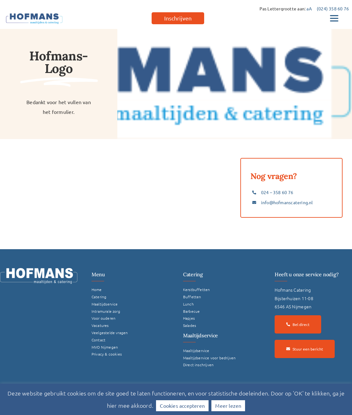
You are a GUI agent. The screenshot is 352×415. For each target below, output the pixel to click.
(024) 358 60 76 (333, 8)
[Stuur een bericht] (305, 349)
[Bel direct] (298, 324)
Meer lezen (228, 405)
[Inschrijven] (178, 18)
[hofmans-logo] (34, 13)
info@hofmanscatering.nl (287, 202)
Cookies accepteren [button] (182, 405)
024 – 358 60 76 (277, 192)
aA (308, 8)
